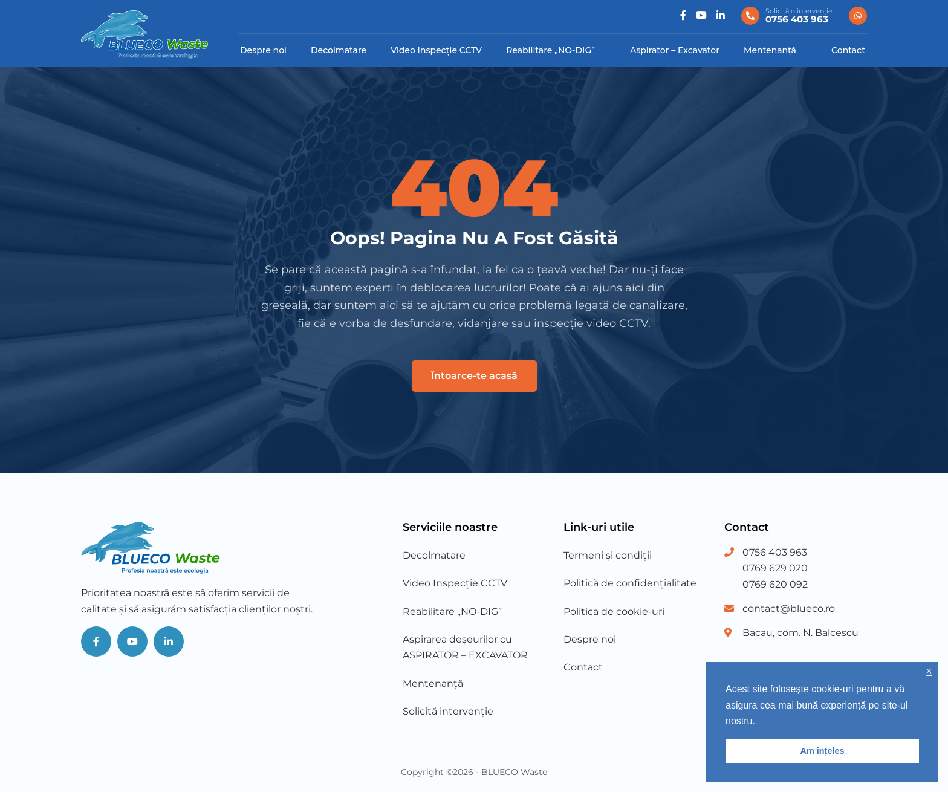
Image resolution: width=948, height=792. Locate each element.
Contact (848, 50)
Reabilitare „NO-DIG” (550, 50)
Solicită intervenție (448, 711)
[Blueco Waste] (144, 34)
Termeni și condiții (607, 555)
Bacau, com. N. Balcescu (800, 632)
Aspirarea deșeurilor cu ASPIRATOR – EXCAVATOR (465, 647)
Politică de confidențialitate (629, 583)
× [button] (929, 671)
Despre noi (263, 50)
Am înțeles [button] (822, 751)
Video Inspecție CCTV (436, 50)
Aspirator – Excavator (674, 50)
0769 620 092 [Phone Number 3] (775, 584)
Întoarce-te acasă (474, 375)
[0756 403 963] (787, 16)
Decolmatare (338, 50)
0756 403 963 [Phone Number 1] (774, 552)
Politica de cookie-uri (613, 611)
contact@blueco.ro (788, 608)
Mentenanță (770, 50)
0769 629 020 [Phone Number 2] (775, 568)
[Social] (683, 16)
